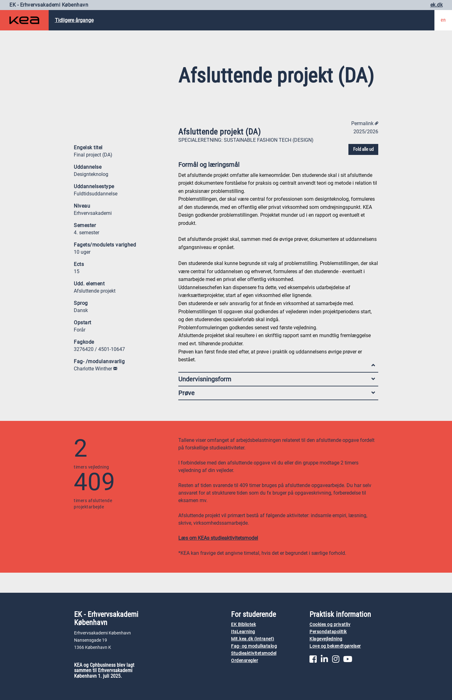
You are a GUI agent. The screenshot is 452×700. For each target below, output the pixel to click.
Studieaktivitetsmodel (254, 653)
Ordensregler (244, 660)
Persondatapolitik (328, 631)
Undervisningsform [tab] (276, 379)
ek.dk (436, 5)
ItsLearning (243, 631)
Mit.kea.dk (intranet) (252, 639)
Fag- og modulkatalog (254, 646)
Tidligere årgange (74, 20)
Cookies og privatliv (329, 624)
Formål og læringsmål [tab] (276, 166)
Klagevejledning (325, 639)
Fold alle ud (363, 149)
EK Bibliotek (243, 624)
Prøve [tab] (276, 393)
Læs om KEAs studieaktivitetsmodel (218, 538)
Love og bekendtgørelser (335, 646)
